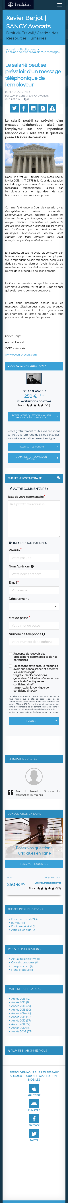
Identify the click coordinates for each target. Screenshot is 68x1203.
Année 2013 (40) (21, 1017)
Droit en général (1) (23, 926)
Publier (42, 721)
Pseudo (14, 550)
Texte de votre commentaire (26, 496)
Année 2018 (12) (20, 998)
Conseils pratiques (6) (25, 962)
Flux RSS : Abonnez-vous (29, 1050)
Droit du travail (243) (24, 919)
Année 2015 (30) (21, 1009)
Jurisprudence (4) (22, 966)
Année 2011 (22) (20, 1024)
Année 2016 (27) (21, 1006)
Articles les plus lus (23, 930)
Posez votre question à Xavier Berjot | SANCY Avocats (36, 416)
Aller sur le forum (39, 447)
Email (13, 582)
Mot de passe (18, 618)
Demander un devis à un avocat (38, 458)
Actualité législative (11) (26, 959)
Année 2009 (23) (21, 1031)
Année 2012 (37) (21, 1020)
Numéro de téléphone (27, 634)
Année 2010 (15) (20, 1028)
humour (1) (18, 922)
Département (19, 599)
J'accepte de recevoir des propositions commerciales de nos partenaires (35, 657)
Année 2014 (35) (21, 1013)
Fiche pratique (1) (22, 969)
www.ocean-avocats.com (21, 354)
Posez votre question (34, 864)
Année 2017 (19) (20, 1002)
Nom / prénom (21, 566)
